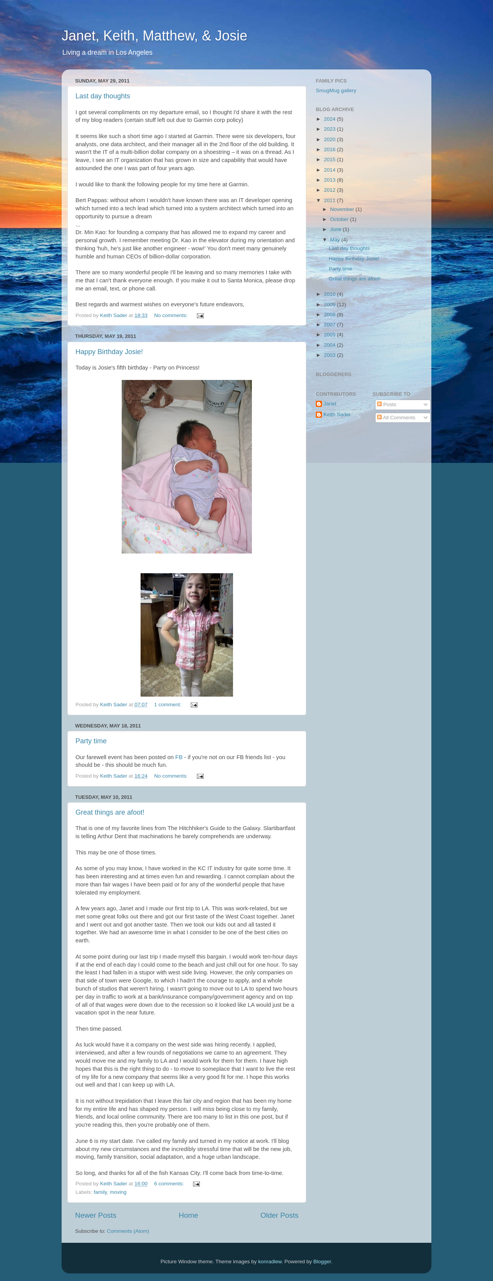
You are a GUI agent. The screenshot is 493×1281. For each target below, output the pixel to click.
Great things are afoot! (109, 812)
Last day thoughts (102, 96)
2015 (330, 159)
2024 (330, 119)
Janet (330, 404)
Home (188, 1215)
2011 (330, 200)
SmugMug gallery (336, 90)
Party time (91, 741)
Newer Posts (95, 1215)
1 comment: (168, 704)
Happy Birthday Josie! (109, 352)
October (340, 219)
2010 (330, 294)
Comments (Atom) (128, 1231)
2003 (330, 355)
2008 (330, 314)
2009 (330, 304)
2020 (330, 139)
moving (118, 1192)
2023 (330, 129)
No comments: (171, 315)
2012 (330, 190)
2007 (330, 324)
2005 (330, 335)
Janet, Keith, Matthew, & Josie (154, 36)
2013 (330, 180)
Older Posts (279, 1215)
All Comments (396, 417)
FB (179, 757)
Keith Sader (337, 414)
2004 (330, 345)
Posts (386, 404)
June (336, 229)
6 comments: (169, 1183)
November (342, 209)
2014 (330, 170)
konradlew (270, 1261)
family (100, 1192)
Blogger (322, 1261)
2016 (330, 149)
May (335, 240)
